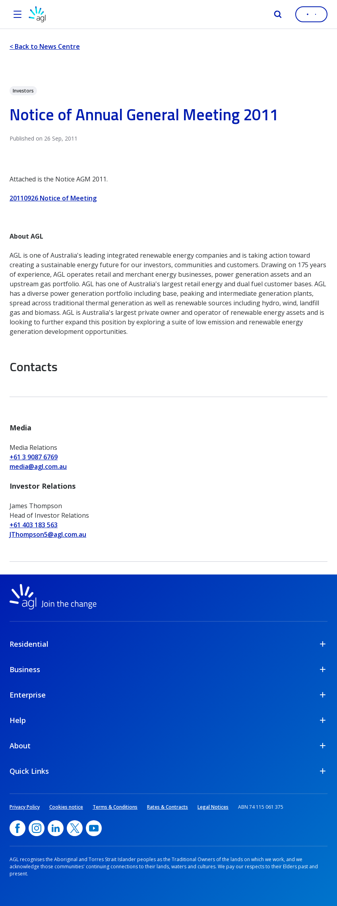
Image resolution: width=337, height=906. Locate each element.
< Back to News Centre (45, 46)
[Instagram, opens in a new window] (37, 828)
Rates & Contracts (167, 807)
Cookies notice (66, 807)
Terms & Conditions (115, 807)
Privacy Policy (25, 807)
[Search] (278, 14)
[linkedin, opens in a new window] (56, 828)
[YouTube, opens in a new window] (94, 828)
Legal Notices (213, 807)
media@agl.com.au (38, 466)
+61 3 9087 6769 (34, 457)
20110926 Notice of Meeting (53, 198)
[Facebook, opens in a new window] (17, 828)
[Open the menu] (17, 14)
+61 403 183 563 (34, 524)
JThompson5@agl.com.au (48, 534)
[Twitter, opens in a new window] (75, 828)
